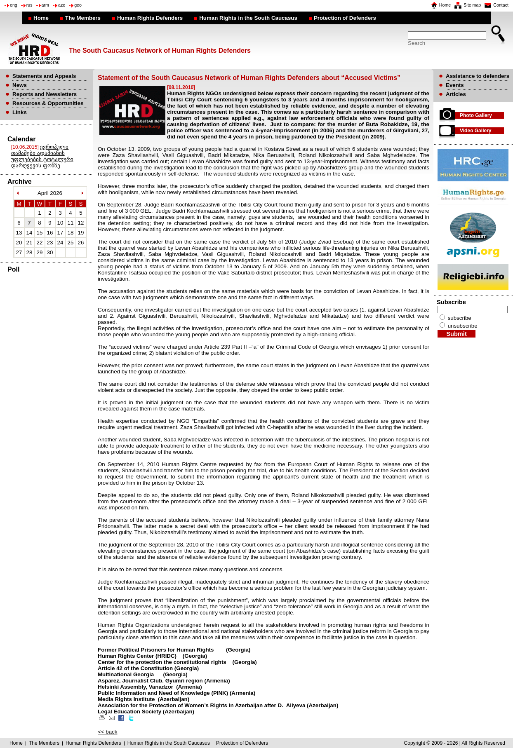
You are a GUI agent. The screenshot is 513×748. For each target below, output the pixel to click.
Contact (500, 4)
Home (445, 4)
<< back (107, 732)
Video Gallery (475, 131)
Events (455, 85)
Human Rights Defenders (150, 18)
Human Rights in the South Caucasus (248, 18)
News (19, 85)
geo (78, 4)
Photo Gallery (476, 115)
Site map (472, 4)
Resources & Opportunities (48, 103)
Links (19, 112)
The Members (83, 18)
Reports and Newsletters (44, 94)
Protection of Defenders (345, 18)
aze (61, 4)
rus (29, 4)
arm (45, 4)
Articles (456, 94)
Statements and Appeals (44, 76)
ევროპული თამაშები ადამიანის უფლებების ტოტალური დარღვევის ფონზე (42, 156)
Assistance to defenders (477, 76)
